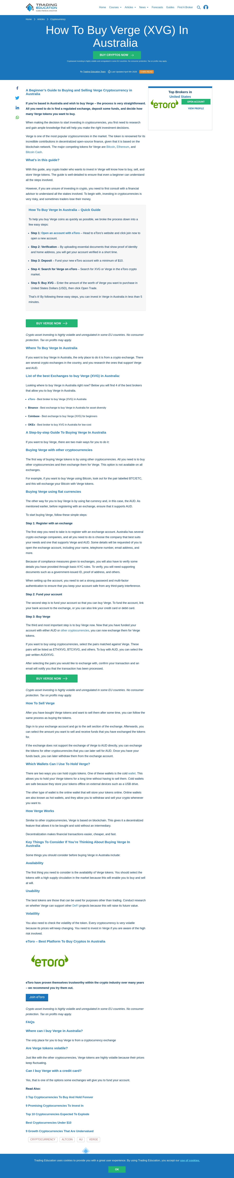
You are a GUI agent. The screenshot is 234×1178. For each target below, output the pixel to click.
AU (81, 1139)
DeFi (75, 905)
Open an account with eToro (60, 233)
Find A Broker (185, 7)
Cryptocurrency (57, 19)
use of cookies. (190, 1160)
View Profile (196, 108)
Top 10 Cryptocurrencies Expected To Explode (57, 1114)
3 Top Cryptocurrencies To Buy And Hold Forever (59, 1097)
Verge (93, 1139)
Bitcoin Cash (34, 152)
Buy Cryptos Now (117, 55)
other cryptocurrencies (75, 630)
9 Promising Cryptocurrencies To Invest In (55, 1105)
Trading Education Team (94, 72)
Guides (170, 7)
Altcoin (67, 1139)
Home (102, 7)
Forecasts (157, 7)
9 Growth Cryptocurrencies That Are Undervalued (59, 1131)
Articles (41, 19)
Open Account (196, 101)
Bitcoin (110, 147)
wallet (132, 773)
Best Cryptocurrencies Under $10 (48, 1122)
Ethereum (123, 147)
